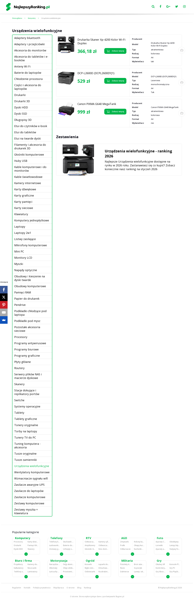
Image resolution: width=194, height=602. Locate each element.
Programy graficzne (27, 355)
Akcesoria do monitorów (30, 50)
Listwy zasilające (25, 239)
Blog (79, 587)
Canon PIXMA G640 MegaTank (96, 104)
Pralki (122, 545)
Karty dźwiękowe (25, 189)
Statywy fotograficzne (174, 549)
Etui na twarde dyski (27, 138)
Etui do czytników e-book (30, 126)
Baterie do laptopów (27, 72)
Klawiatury (21, 214)
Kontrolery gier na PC (161, 568)
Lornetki (159, 545)
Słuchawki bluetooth (68, 541)
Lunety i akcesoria (139, 571)
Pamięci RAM (22, 292)
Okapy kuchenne (139, 545)
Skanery (19, 384)
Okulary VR (160, 564)
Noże (122, 568)
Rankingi (87, 587)
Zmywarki (124, 541)
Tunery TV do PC (25, 437)
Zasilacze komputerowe (29, 497)
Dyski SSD (20, 113)
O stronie (71, 587)
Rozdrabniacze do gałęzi (104, 571)
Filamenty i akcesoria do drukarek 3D (30, 146)
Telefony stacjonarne (19, 571)
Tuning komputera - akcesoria (27, 445)
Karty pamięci (23, 201)
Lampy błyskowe (174, 545)
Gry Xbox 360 (161, 571)
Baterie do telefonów (68, 545)
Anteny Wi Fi (22, 66)
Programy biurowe (26, 349)
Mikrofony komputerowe (30, 245)
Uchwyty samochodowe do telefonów (68, 549)
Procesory (20, 337)
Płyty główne (22, 362)
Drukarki (20, 95)
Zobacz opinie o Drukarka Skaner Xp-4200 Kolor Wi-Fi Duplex (88, 59)
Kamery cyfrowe (104, 541)
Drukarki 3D (22, 101)
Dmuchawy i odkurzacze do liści (104, 568)
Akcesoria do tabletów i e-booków (31, 58)
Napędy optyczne (25, 270)
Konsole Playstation (174, 564)
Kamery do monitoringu (33, 564)
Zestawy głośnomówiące (54, 549)
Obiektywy (174, 541)
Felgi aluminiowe (68, 564)
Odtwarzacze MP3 (90, 541)
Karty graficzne (24, 195)
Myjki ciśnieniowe (90, 568)
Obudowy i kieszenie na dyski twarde (29, 278)
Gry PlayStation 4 (174, 571)
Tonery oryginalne (26, 425)
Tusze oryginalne (25, 453)
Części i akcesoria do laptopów (27, 87)
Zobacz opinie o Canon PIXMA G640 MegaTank (89, 118)
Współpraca (58, 587)
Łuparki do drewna (104, 564)
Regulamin (16, 587)
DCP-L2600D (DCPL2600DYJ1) (95, 73)
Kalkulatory (18, 568)
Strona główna (17, 18)
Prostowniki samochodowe (68, 571)
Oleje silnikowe (68, 568)
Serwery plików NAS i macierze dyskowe (28, 376)
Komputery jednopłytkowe (31, 220)
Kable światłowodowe (28, 177)
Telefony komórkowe (54, 541)
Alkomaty (53, 568)
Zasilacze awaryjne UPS (29, 484)
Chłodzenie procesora (28, 79)
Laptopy (19, 226)
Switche (19, 400)
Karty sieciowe (23, 208)
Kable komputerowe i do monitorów (30, 168)
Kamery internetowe (27, 183)
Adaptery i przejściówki (29, 44)
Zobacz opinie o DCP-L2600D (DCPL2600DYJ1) (89, 88)
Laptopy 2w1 (22, 233)
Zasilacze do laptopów (28, 491)
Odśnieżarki (90, 571)
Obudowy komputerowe (30, 286)
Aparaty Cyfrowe (161, 541)
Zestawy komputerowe (29, 503)
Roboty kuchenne (139, 541)
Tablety (19, 412)
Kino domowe (104, 549)
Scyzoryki (138, 568)
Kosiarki (88, 564)
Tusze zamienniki (25, 460)
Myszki (18, 264)
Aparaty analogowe (161, 549)
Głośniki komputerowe (29, 154)
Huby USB (20, 161)
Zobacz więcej (115, 51)
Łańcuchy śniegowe (54, 571)
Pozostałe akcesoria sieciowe (27, 329)
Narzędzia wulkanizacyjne (54, 564)
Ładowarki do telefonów (54, 545)
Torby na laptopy (25, 431)
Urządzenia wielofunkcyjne (50, 18)
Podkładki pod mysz (27, 321)
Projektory (18, 564)
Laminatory (32, 571)
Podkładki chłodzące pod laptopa (30, 312)
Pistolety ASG (125, 564)
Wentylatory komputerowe (32, 472)
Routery (19, 368)
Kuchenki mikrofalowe (139, 549)
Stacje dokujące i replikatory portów (26, 392)
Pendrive (20, 305)
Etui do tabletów (25, 132)
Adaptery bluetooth (27, 38)
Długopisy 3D (23, 120)
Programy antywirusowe (30, 343)
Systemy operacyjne (27, 406)
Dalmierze (124, 571)
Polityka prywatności (42, 587)
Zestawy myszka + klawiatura (26, 511)
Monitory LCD (23, 257)
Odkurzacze (125, 549)
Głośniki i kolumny (90, 549)
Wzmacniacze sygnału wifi (31, 478)
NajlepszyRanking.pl (168, 587)
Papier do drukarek (26, 298)
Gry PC (172, 568)
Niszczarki (32, 568)
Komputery (32, 18)
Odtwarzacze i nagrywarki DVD (104, 545)
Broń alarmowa (139, 564)
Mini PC (19, 251)
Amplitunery (90, 545)
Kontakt (27, 587)
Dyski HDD (21, 107)
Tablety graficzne (25, 419)
